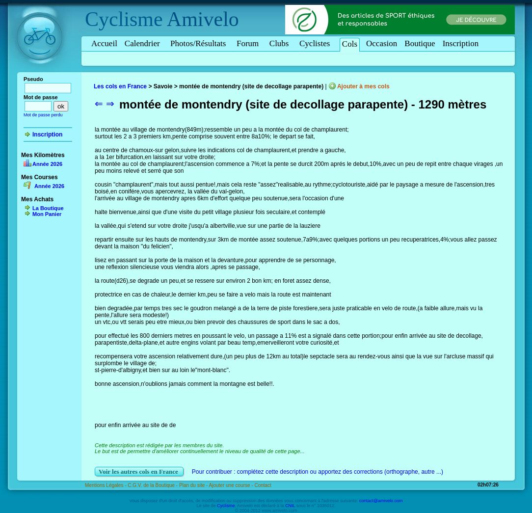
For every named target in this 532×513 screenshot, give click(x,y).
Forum (249, 43)
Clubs (280, 43)
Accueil (104, 43)
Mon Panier (46, 214)
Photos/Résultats (199, 43)
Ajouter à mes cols (363, 86)
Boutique (419, 43)
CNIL (290, 505)
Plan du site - (194, 485)
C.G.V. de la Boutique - (153, 485)
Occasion (381, 43)
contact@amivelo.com (381, 500)
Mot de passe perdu (43, 114)
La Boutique (48, 208)
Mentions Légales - (106, 485)
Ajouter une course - (232, 485)
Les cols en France (120, 86)
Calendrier (144, 43)
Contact (262, 485)
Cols (349, 44)
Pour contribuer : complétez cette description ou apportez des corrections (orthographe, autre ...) (317, 471)
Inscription (461, 43)
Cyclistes (316, 43)
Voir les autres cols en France (139, 471)
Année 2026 (47, 164)
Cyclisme (124, 19)
